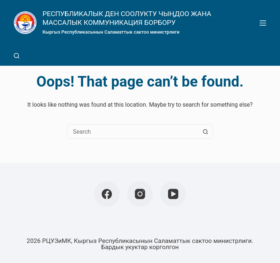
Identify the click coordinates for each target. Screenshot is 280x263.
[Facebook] (107, 194)
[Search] (16, 55)
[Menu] (263, 23)
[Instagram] (140, 194)
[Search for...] (132, 131)
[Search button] (205, 131)
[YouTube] (173, 194)
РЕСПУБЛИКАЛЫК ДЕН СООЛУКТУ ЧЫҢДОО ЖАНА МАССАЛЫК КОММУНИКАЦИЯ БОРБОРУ (126, 18)
